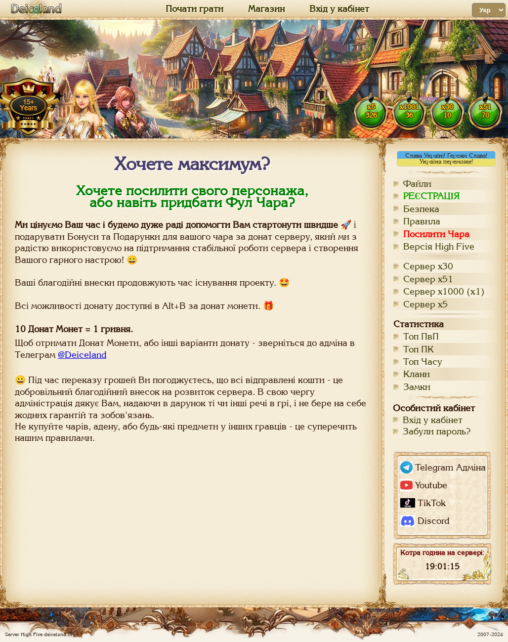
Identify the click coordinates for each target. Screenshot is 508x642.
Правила (421, 221)
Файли (417, 183)
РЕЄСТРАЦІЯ (431, 196)
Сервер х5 (425, 304)
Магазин (266, 8)
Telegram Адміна (443, 467)
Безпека (421, 209)
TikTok (423, 503)
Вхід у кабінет (339, 8)
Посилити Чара (436, 234)
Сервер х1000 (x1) (444, 291)
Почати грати (194, 8)
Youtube (423, 485)
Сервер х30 (428, 266)
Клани (416, 374)
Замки (416, 387)
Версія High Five (438, 246)
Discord (424, 521)
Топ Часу (422, 361)
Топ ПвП (421, 336)
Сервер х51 (428, 279)
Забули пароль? (436, 431)
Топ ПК (418, 349)
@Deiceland (82, 354)
